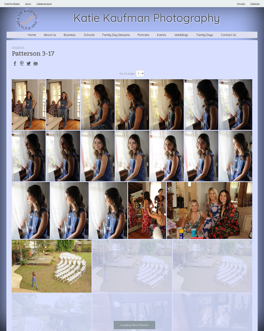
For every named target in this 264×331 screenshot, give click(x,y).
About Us (50, 35)
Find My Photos (12, 3)
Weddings (182, 35)
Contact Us (228, 35)
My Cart (241, 3)
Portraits (143, 35)
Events (162, 35)
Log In (28, 3)
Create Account (44, 3)
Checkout (255, 3)
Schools (89, 35)
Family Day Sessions (116, 35)
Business (70, 35)
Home (32, 35)
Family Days (205, 35)
